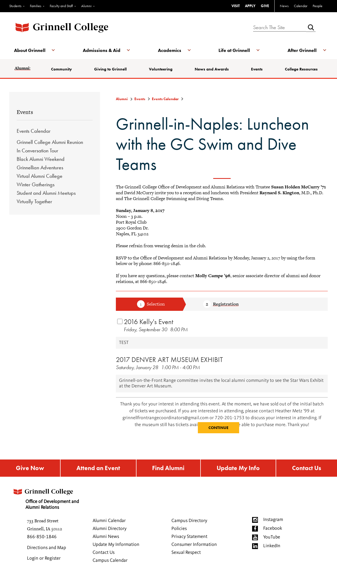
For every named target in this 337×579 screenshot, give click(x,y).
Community (62, 69)
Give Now (29, 468)
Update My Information (116, 545)
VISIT (235, 5)
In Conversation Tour (37, 150)
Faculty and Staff (61, 5)
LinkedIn (271, 546)
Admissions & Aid (102, 50)
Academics (169, 50)
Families (35, 5)
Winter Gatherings (35, 184)
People (317, 5)
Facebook (272, 529)
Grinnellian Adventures (40, 167)
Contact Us (307, 468)
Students (15, 5)
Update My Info (238, 468)
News (284, 5)
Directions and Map (46, 548)
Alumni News (106, 537)
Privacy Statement (189, 537)
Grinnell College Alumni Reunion (50, 142)
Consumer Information (194, 545)
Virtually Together (34, 201)
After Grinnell (301, 50)
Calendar (300, 5)
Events (256, 69)
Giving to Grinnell (110, 69)
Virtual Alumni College (39, 176)
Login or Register (44, 558)
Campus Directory (189, 521)
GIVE (265, 5)
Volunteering (160, 69)
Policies (179, 529)
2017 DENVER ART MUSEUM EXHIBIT (169, 359)
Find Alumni (168, 468)
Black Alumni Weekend (41, 159)
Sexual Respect (186, 553)
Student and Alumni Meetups (46, 192)
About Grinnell (30, 50)
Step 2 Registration (221, 304)
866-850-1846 (42, 537)
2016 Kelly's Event (148, 321)
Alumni (86, 5)
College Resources (300, 69)
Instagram (273, 520)
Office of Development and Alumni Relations (47, 497)
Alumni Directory (109, 529)
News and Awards (212, 69)
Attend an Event (97, 468)
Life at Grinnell (234, 50)
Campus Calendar (110, 561)
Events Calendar (34, 130)
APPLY (250, 5)
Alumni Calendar (109, 521)
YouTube (271, 537)
